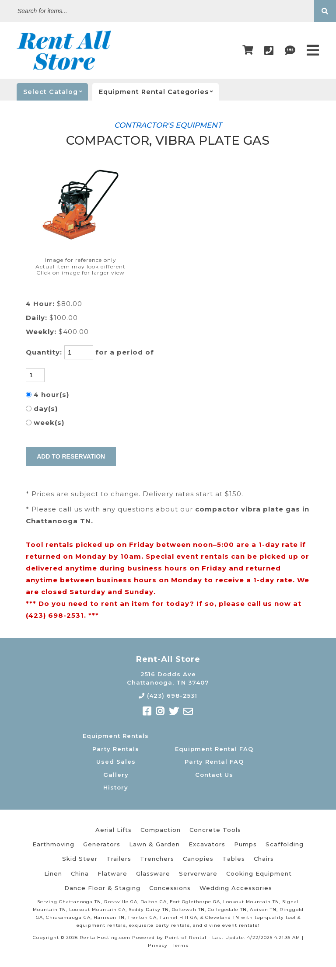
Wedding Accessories (236, 887)
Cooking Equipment (259, 873)
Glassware (153, 873)
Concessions (170, 887)
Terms (181, 945)
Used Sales (116, 761)
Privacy (158, 945)
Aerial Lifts (113, 829)
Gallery (116, 774)
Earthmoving (53, 844)
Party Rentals (115, 748)
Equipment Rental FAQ (214, 748)
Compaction (160, 829)
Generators (101, 844)
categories (159, 92)
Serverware (198, 873)
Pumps (245, 844)
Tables (233, 858)
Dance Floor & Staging (102, 887)
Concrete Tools (215, 829)
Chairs (264, 858)
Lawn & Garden (154, 844)
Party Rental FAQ (214, 761)
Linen (53, 873)
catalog (55, 92)
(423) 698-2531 (168, 695)
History (115, 787)
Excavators (207, 844)
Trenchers (157, 858)
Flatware (112, 873)
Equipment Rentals (116, 735)
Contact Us (214, 774)
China (80, 873)
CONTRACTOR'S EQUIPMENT (168, 125)
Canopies (198, 858)
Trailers (118, 858)
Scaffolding (285, 844)
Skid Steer (80, 858)
